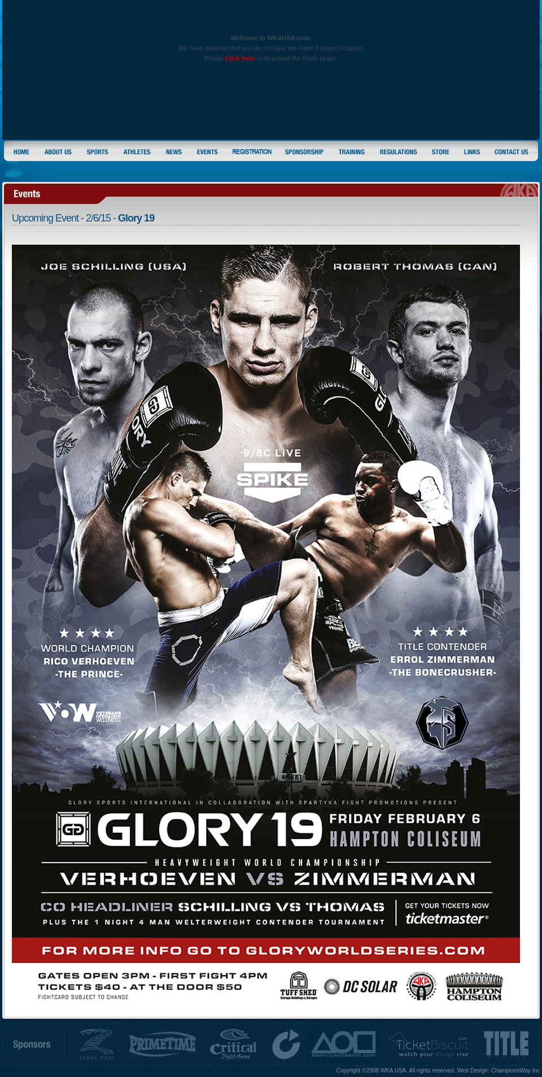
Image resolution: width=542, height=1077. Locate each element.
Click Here (240, 58)
